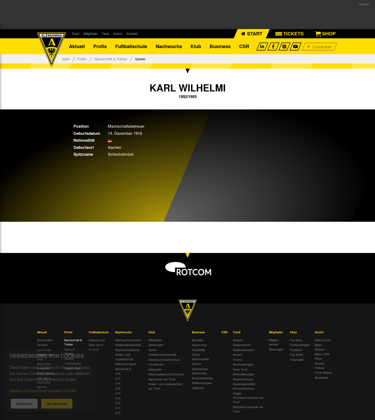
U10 (118, 412)
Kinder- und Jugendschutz (124, 356)
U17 (118, 378)
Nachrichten (45, 340)
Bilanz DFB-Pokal (322, 356)
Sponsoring (199, 345)
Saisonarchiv (323, 340)
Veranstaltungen (243, 364)
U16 (118, 383)
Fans (105, 33)
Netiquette (155, 369)
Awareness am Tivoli (162, 379)
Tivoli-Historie (323, 372)
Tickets (237, 359)
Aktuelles (197, 340)
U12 (118, 403)
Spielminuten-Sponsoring (200, 371)
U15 (118, 388)
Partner (196, 364)
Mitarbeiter (155, 340)
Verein (152, 350)
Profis (100, 46)
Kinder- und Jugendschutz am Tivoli (165, 386)
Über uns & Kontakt (96, 347)
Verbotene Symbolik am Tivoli (248, 409)
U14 (118, 393)
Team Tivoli (240, 369)
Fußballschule (131, 46)
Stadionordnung (243, 379)
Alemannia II (123, 369)
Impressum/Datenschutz (164, 359)
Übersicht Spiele (125, 364)
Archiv (117, 33)
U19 (118, 373)
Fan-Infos (296, 340)
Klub (196, 46)
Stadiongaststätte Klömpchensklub (244, 386)
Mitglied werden (274, 342)
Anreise (238, 354)
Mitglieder (91, 33)
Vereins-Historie (320, 365)
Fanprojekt (297, 359)
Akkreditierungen (243, 374)
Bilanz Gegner (320, 347)
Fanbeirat (296, 350)
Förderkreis (156, 364)
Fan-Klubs (296, 354)
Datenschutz (97, 340)
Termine (42, 345)
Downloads (276, 349)
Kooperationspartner (128, 345)
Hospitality (198, 350)
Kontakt (132, 33)
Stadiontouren (242, 345)
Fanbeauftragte (299, 345)
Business (220, 46)
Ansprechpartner (203, 378)
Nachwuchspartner (127, 350)
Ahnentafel (321, 377)
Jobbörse (198, 388)
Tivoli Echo (44, 350)
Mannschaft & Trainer (110, 58)
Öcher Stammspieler (200, 356)
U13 (118, 398)
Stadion (237, 340)
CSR (244, 46)
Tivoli (75, 33)
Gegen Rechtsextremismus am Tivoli (248, 397)
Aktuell (77, 46)
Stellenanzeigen (202, 383)
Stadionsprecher (243, 350)
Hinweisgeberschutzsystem (166, 374)
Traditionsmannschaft (162, 354)
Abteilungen (156, 345)
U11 (118, 408)
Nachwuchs (169, 46)
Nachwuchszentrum (128, 340)
